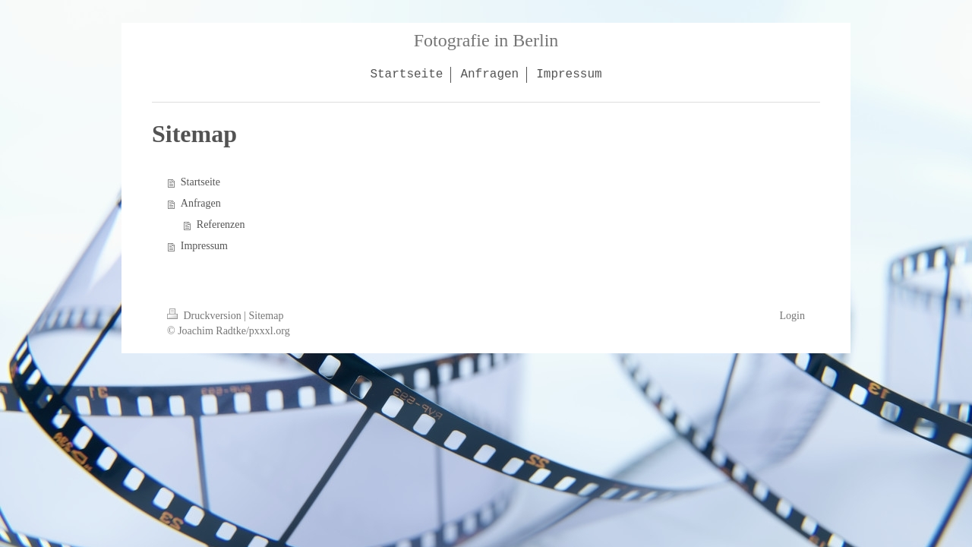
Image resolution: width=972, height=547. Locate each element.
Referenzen (221, 224)
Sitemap (266, 315)
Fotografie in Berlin (486, 40)
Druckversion (205, 315)
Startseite (200, 182)
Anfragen (201, 203)
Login (792, 315)
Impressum (204, 245)
